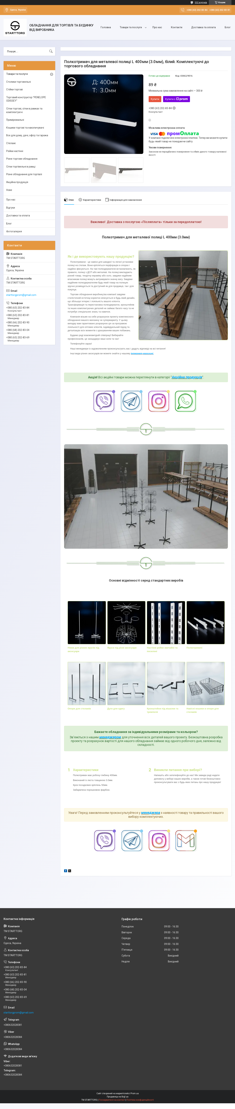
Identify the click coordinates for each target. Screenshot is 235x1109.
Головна (106, 27)
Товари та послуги (131, 27)
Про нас (157, 27)
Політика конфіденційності (140, 1100)
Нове (9, 190)
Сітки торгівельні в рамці (20, 166)
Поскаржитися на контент (112, 1100)
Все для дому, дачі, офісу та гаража (27, 135)
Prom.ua (134, 1093)
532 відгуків (201, 2)
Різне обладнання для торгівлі (24, 174)
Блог (228, 27)
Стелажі (11, 143)
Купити (155, 99)
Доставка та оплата (203, 27)
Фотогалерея (14, 231)
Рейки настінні (14, 151)
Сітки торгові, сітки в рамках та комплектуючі (24, 110)
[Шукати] (51, 51)
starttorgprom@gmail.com (21, 295)
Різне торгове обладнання (21, 158)
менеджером (110, 737)
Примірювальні (15, 119)
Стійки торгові (14, 89)
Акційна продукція (187, 377)
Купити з (176, 99)
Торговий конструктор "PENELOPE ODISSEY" (26, 99)
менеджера (150, 812)
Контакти (176, 27)
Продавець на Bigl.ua (117, 1096)
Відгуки (10, 207)
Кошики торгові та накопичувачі (25, 127)
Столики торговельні (18, 81)
